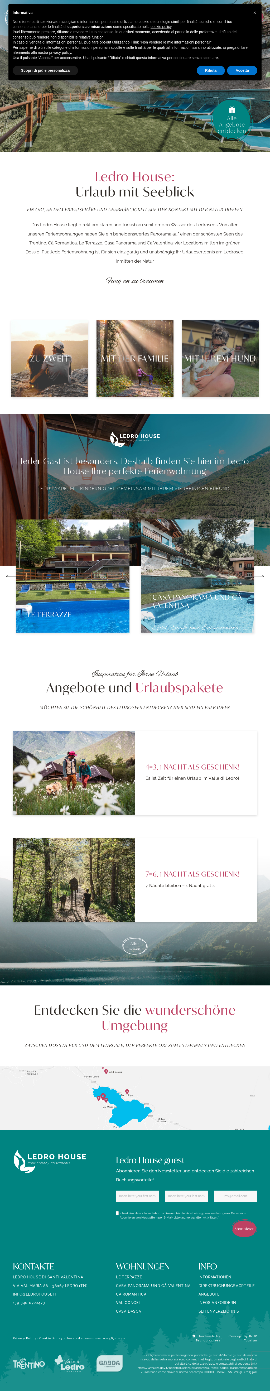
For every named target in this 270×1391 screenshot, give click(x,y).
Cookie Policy (51, 1338)
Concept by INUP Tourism (243, 1338)
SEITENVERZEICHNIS (219, 1311)
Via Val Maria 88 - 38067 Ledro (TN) (50, 1286)
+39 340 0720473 (29, 1303)
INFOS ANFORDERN (217, 1303)
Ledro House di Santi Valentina (48, 1277)
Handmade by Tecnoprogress (206, 1338)
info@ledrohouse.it (35, 1294)
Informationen (163, 1213)
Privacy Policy (25, 1338)
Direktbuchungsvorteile (227, 1286)
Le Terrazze (129, 1277)
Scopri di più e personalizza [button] (45, 70)
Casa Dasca (128, 1311)
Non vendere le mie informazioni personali (175, 42)
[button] (254, 12)
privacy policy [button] (60, 52)
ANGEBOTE (209, 1294)
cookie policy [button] (161, 27)
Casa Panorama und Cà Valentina (153, 1286)
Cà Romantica (131, 1294)
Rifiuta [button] (211, 70)
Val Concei (128, 1303)
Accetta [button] (242, 70)
